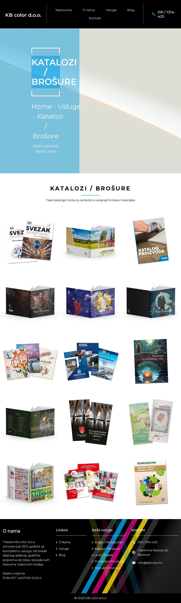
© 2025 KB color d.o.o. (90, 598)
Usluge (69, 106)
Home (41, 106)
